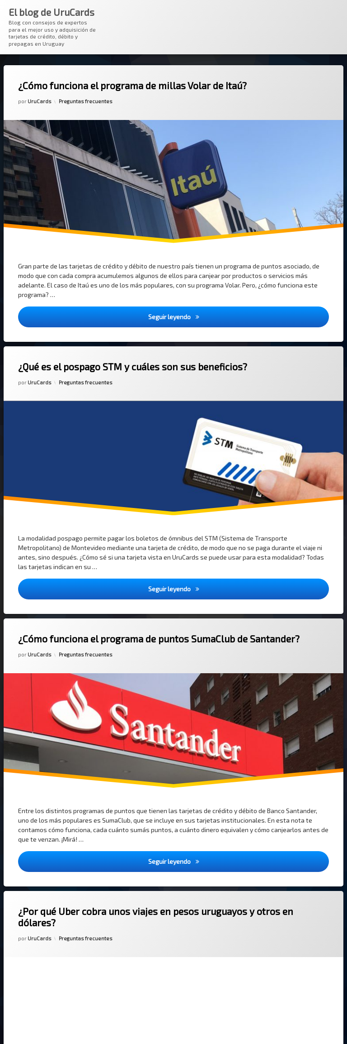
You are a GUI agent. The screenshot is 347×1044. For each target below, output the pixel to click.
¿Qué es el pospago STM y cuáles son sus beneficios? (132, 366)
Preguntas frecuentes (86, 101)
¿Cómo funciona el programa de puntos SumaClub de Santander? (159, 638)
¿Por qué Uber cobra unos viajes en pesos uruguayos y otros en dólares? (155, 916)
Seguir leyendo (238, 316)
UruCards (40, 101)
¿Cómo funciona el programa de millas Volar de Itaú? (132, 85)
